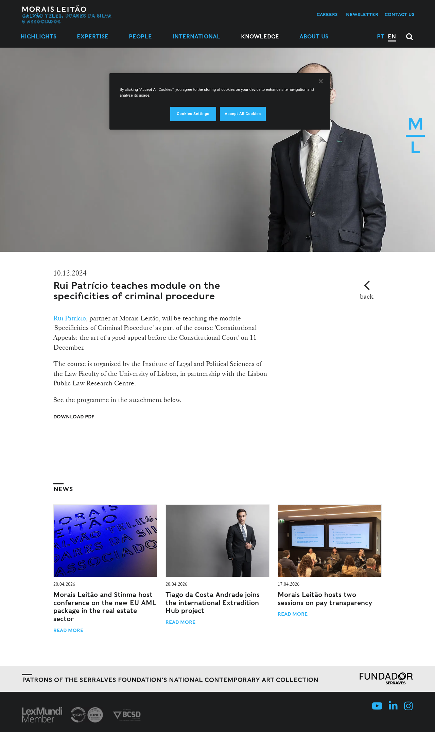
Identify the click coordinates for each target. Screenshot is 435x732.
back (366, 296)
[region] (219, 101)
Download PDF (73, 416)
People (140, 36)
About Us (313, 36)
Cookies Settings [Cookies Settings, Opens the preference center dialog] (193, 113)
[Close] (320, 81)
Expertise (92, 36)
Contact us (400, 14)
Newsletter (362, 14)
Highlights (38, 36)
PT (380, 36)
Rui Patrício (69, 318)
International (196, 36)
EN (392, 36)
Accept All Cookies (243, 113)
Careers (327, 14)
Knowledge (260, 36)
